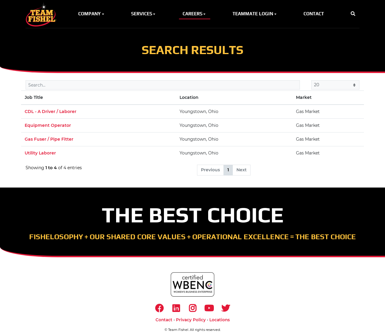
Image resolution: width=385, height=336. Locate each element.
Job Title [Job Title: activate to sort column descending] (34, 97)
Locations (219, 319)
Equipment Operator (48, 125)
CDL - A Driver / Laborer (50, 111)
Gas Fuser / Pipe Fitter (49, 139)
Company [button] (91, 13)
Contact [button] (313, 13)
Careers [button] (195, 13)
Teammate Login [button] (255, 13)
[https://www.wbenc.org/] (192, 284)
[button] (352, 14)
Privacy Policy (191, 319)
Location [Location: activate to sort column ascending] (189, 97)
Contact (164, 319)
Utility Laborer (40, 153)
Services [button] (143, 13)
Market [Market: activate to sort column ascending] (304, 97)
